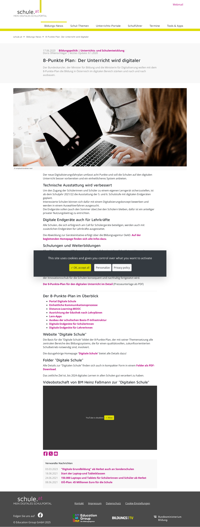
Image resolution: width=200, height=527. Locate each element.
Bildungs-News (53, 25)
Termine (155, 25)
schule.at (17, 36)
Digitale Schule (88, 353)
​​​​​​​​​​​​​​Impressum (95, 503)
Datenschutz (113, 503)
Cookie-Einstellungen (137, 503)
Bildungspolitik (68, 50)
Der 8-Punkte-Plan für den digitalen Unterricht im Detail (78, 284)
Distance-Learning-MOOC (65, 309)
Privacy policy (122, 267)
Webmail (178, 4)
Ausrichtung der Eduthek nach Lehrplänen (75, 312)
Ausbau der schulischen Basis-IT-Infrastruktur (78, 320)
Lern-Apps (55, 316)
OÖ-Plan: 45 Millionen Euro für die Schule (86, 482)
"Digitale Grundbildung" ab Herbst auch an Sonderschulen (97, 469)
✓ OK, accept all (80, 267)
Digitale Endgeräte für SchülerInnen (71, 324)
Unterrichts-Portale (108, 25)
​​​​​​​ (40, 516)
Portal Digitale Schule (62, 301)
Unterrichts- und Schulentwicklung (102, 50)
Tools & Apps (175, 25)
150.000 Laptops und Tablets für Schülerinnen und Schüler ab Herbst (103, 478)
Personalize (103, 267)
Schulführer (135, 25)
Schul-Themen (79, 25)
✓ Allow (109, 417)
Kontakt (79, 503)
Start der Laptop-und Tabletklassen (82, 473)
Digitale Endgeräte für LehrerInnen (71, 327)
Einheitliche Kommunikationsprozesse (73, 305)
